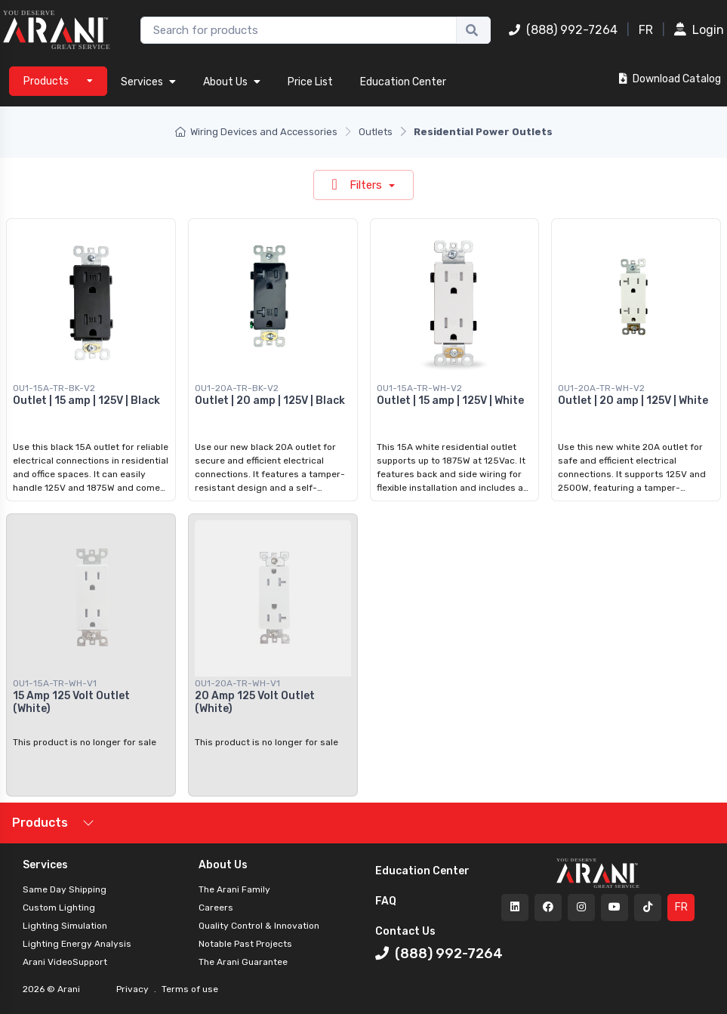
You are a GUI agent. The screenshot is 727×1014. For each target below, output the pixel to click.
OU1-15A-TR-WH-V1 (55, 683)
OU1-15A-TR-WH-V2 (419, 388)
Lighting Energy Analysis (77, 943)
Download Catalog (670, 78)
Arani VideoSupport (65, 962)
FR (646, 30)
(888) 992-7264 (563, 30)
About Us (231, 82)
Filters (358, 184)
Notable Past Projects (245, 943)
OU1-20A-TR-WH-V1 (237, 683)
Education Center (403, 82)
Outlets (376, 131)
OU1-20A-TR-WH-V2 (601, 388)
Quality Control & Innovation (259, 925)
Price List (310, 82)
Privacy (133, 989)
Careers (216, 907)
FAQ (385, 901)
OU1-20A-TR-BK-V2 (237, 388)
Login (699, 30)
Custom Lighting (59, 907)
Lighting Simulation (65, 925)
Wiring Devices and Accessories (256, 131)
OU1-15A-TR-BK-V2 (54, 388)
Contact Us (405, 931)
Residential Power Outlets (483, 131)
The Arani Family (234, 889)
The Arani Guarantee (243, 962)
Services (148, 82)
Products (40, 822)
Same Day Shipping (64, 889)
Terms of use (188, 989)
